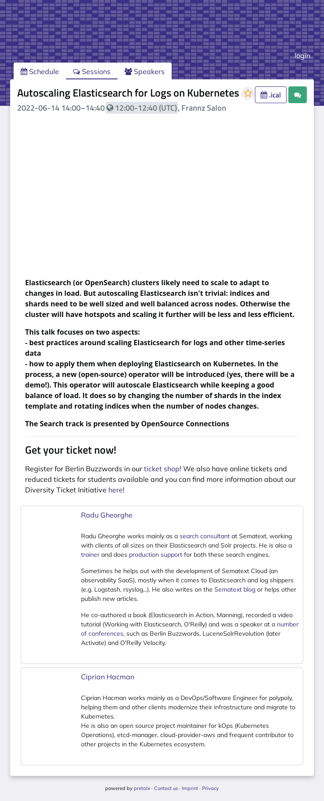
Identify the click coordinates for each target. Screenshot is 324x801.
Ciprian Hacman (107, 676)
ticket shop (162, 468)
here (115, 489)
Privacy (210, 788)
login (302, 55)
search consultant (205, 536)
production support (155, 555)
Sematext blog (234, 589)
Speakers (145, 71)
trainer (90, 555)
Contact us (166, 788)
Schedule (40, 71)
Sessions (91, 71)
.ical (271, 94)
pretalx (142, 788)
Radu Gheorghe (107, 514)
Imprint (190, 788)
